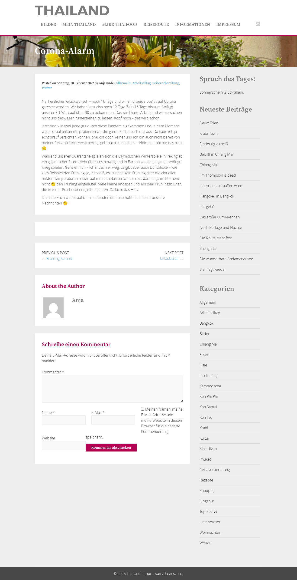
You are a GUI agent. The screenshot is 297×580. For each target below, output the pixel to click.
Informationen (192, 24)
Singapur (207, 501)
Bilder (48, 24)
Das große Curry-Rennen (220, 217)
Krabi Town (209, 133)
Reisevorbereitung (165, 83)
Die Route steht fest (216, 238)
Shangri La (208, 248)
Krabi (204, 427)
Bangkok (206, 323)
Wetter (47, 88)
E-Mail (98, 412)
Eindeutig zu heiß (214, 143)
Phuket (205, 459)
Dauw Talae (209, 122)
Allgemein (123, 83)
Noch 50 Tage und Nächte (221, 227)
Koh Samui (208, 406)
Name (48, 412)
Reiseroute (156, 24)
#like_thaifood (119, 24)
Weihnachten (210, 532)
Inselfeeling (209, 375)
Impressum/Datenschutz (164, 573)
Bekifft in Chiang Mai (216, 154)
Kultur (204, 438)
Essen (204, 354)
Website (48, 438)
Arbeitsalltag (141, 83)
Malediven (208, 448)
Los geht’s (207, 206)
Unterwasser (210, 521)
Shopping (207, 490)
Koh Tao (206, 417)
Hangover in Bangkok (217, 196)
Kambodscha (210, 386)
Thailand (72, 11)
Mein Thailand (79, 24)
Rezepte (206, 480)
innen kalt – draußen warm (221, 185)
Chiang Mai (209, 164)
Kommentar (53, 372)
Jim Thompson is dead (218, 175)
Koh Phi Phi (209, 396)
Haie (203, 365)
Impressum (228, 24)
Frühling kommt (59, 258)
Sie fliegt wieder (213, 269)
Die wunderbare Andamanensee (226, 258)
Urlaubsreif (169, 258)
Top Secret (208, 511)
